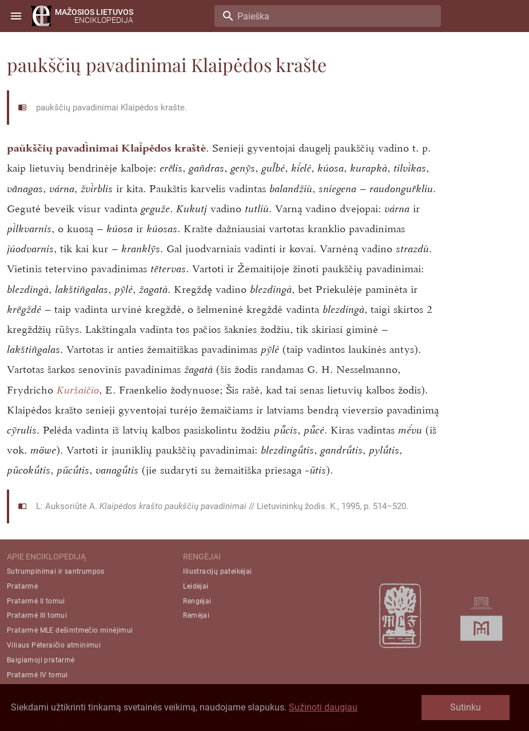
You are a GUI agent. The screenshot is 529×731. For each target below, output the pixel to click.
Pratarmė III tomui (37, 615)
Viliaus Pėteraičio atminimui (54, 645)
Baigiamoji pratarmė (41, 660)
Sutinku (465, 707)
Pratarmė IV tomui (37, 675)
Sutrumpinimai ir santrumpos (56, 571)
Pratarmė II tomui (36, 601)
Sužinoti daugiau (323, 707)
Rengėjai (197, 601)
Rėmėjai (196, 615)
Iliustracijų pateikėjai (217, 571)
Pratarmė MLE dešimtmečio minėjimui (70, 630)
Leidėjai (195, 586)
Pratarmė (22, 586)
